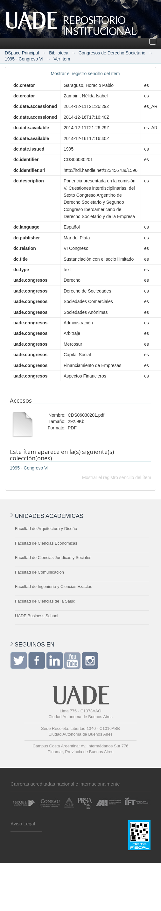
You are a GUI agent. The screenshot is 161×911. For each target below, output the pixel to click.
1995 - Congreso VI (24, 58)
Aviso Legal (22, 823)
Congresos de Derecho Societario (112, 52)
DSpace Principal (22, 52)
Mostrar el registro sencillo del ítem (85, 73)
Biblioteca (58, 52)
